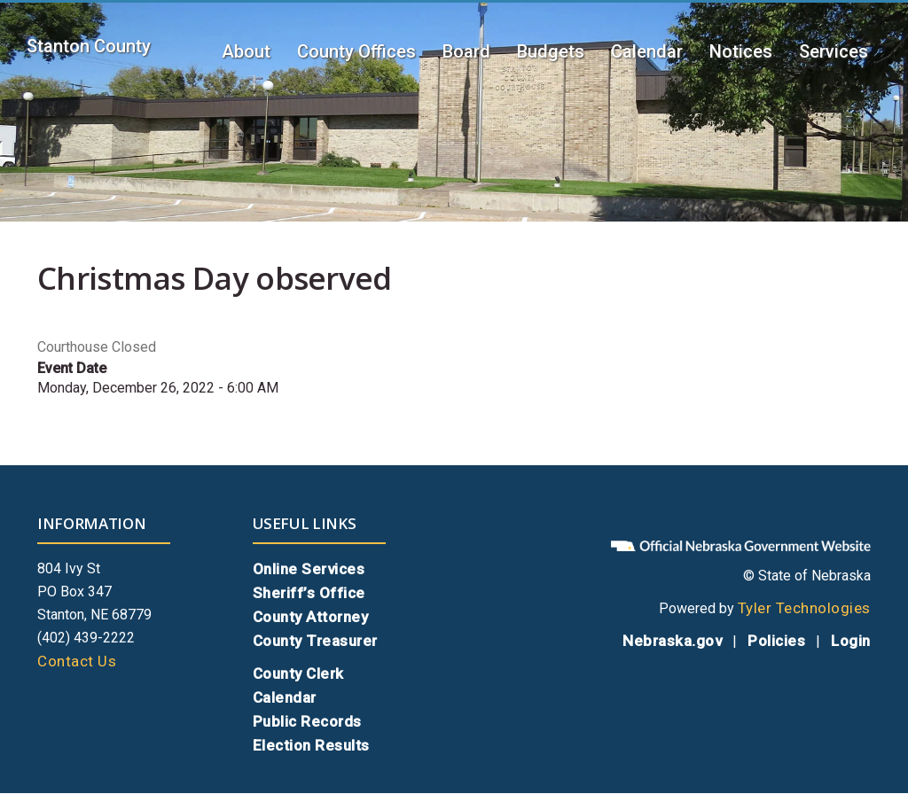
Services (833, 51)
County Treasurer (315, 641)
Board (466, 51)
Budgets (550, 51)
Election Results (311, 745)
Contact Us (76, 661)
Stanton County (89, 46)
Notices (740, 51)
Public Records (307, 721)
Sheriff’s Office (309, 593)
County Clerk (298, 673)
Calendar (647, 51)
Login (851, 641)
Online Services (309, 569)
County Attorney (311, 617)
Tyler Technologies (804, 608)
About (246, 51)
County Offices (356, 51)
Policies (776, 641)
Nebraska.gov (672, 641)
